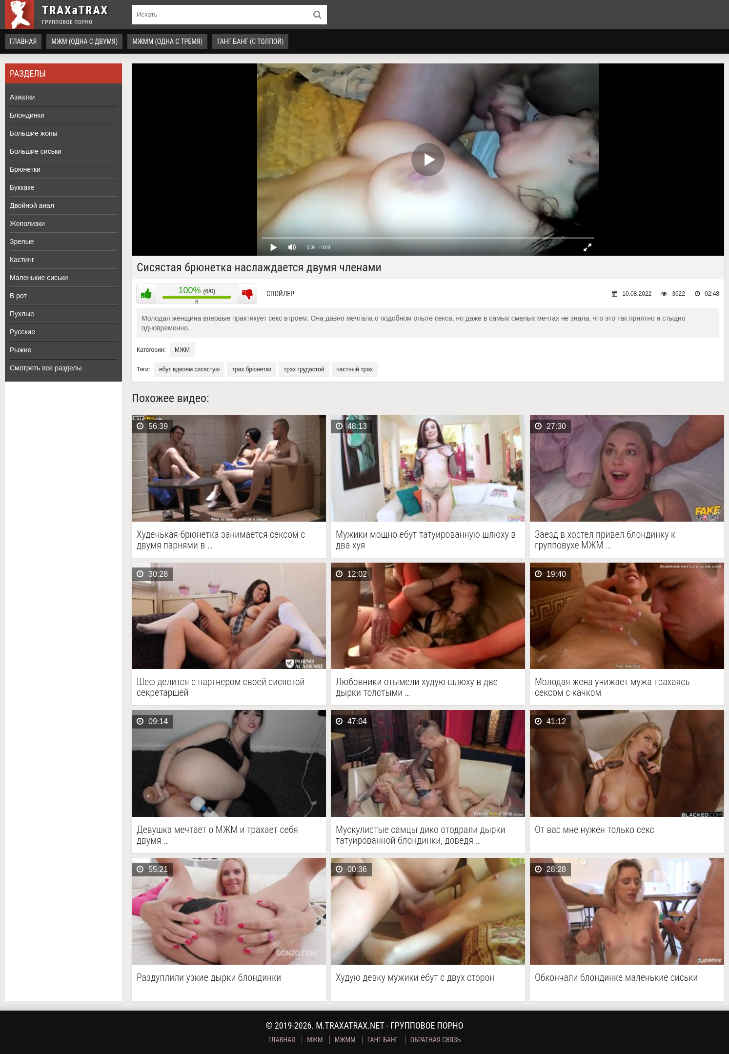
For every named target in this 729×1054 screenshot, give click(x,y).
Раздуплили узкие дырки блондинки (209, 977)
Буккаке (22, 187)
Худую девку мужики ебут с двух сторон (415, 977)
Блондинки (27, 115)
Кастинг (22, 260)
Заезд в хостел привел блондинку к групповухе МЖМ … (605, 539)
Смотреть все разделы (46, 368)
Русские (22, 332)
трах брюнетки (251, 369)
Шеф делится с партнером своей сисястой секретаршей (220, 687)
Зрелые (22, 241)
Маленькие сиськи (39, 278)
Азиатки (22, 97)
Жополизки (27, 223)
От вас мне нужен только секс (594, 829)
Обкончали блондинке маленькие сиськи (616, 977)
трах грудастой (304, 369)
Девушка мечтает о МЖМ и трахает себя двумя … (217, 835)
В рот (18, 296)
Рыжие (20, 350)
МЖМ (182, 349)
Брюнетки (25, 169)
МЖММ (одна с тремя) (167, 41)
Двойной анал (32, 205)
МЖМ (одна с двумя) (84, 41)
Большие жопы (34, 133)
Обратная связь (435, 1040)
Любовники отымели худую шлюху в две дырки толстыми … (417, 687)
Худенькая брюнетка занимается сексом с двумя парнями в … (221, 539)
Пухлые (22, 314)
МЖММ (345, 1040)
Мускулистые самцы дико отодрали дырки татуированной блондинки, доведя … (421, 835)
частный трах (355, 369)
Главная (23, 41)
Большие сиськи (35, 151)
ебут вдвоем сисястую (189, 369)
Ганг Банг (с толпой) (250, 41)
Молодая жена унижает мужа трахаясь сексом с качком (612, 687)
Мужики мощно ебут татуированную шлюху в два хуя (426, 539)
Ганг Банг (383, 1040)
